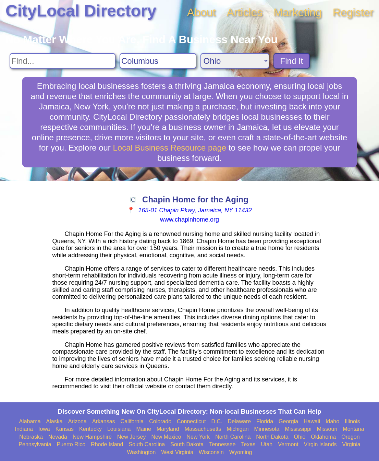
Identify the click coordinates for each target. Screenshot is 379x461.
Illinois (352, 421)
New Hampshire (92, 437)
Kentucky (90, 429)
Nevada (57, 437)
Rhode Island (107, 444)
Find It (291, 61)
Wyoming (240, 452)
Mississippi (298, 429)
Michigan (238, 429)
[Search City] (158, 61)
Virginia (351, 444)
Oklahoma (323, 437)
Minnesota (267, 429)
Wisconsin (211, 452)
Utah (266, 444)
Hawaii (312, 421)
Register (353, 12)
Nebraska (30, 437)
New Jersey (131, 437)
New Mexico (166, 437)
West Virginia (177, 452)
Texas (248, 444)
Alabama (29, 421)
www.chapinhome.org (189, 219)
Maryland (168, 429)
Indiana (24, 429)
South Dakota (187, 444)
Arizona (77, 421)
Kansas (65, 429)
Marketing (297, 12)
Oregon (350, 437)
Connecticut (191, 421)
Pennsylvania (35, 444)
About (201, 12)
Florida (264, 421)
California (132, 421)
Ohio (300, 437)
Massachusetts (203, 429)
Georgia (288, 421)
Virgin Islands (320, 444)
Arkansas (103, 421)
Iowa (44, 429)
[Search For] (62, 61)
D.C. (216, 421)
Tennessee (222, 444)
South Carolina (147, 444)
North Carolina (232, 437)
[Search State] (234, 61)
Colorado (160, 421)
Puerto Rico (71, 444)
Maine (143, 429)
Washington (141, 452)
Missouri (327, 429)
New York (198, 437)
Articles (244, 12)
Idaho (332, 421)
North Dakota (272, 437)
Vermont (288, 444)
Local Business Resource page (170, 147)
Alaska (54, 421)
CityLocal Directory (80, 11)
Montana (353, 429)
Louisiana (119, 429)
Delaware (239, 421)
